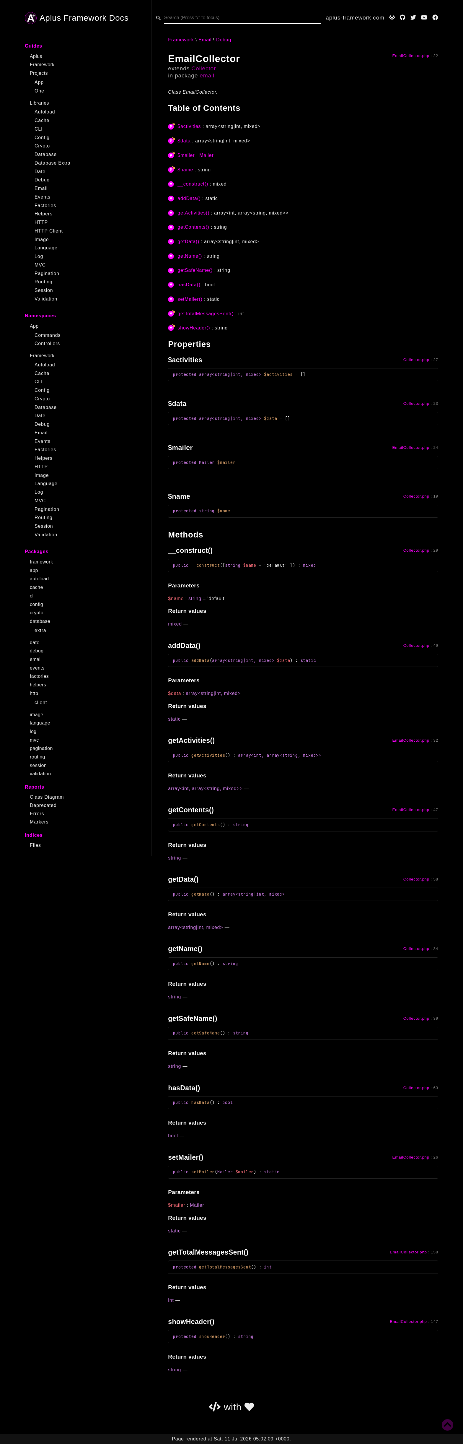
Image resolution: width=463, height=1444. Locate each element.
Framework (42, 64)
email (36, 659)
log (33, 731)
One (39, 90)
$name (185, 169)
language (40, 722)
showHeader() (193, 327)
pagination (41, 748)
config (36, 604)
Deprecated (43, 805)
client (41, 702)
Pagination (47, 273)
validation (40, 773)
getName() (189, 256)
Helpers (44, 213)
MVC (40, 264)
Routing (44, 281)
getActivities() (193, 212)
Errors (37, 813)
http (34, 693)
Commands (48, 335)
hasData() (188, 284)
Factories (45, 205)
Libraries (39, 102)
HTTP (41, 222)
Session (44, 290)
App (39, 82)
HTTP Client (49, 230)
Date (40, 171)
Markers (39, 821)
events (37, 667)
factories (39, 676)
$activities (189, 126)
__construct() (192, 183)
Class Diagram (47, 797)
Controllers (47, 343)
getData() (188, 241)
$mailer (186, 155)
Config (42, 137)
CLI (39, 128)
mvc (34, 740)
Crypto (42, 145)
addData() (188, 198)
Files (35, 845)
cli (32, 595)
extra (40, 630)
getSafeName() (195, 270)
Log (39, 256)
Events (42, 196)
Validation (46, 298)
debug (37, 650)
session (38, 765)
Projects (39, 73)
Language (46, 247)
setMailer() (189, 299)
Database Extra (52, 162)
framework (41, 561)
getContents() (193, 227)
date (35, 642)
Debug (42, 179)
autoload (39, 578)
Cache (42, 120)
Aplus (36, 56)
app (34, 570)
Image (42, 239)
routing (37, 756)
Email (41, 188)
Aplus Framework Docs (77, 18)
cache (36, 587)
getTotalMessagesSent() (205, 313)
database (40, 621)
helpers (38, 684)
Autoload (45, 111)
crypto (36, 612)
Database (46, 154)
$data (183, 140)
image (36, 714)
